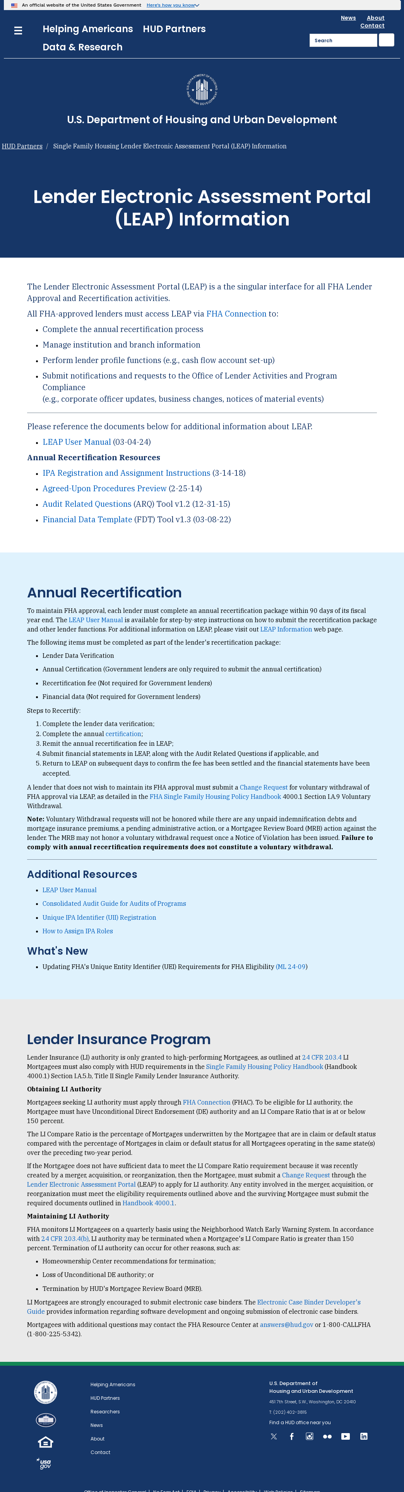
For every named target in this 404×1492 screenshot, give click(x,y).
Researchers (105, 1397)
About (376, 4)
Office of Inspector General (115, 1478)
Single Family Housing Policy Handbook (264, 1053)
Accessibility (242, 1478)
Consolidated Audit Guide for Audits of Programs (114, 889)
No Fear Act (166, 1478)
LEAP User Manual (77, 428)
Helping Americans (88, 15)
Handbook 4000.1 (149, 1189)
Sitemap (310, 1478)
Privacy (212, 1478)
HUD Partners (174, 15)
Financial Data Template (87, 505)
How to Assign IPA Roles (78, 917)
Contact (372, 11)
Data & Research (83, 33)
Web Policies (278, 1478)
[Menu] (18, 16)
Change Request (264, 773)
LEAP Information (286, 615)
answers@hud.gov (286, 1311)
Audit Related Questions (87, 490)
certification (123, 720)
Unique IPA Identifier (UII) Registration (99, 903)
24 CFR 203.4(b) (65, 1225)
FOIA (192, 1478)
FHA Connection (236, 299)
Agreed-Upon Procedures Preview (105, 474)
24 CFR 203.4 (322, 1043)
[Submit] (386, 26)
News (348, 4)
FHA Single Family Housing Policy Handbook (215, 782)
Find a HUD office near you (300, 1408)
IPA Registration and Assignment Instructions (127, 459)
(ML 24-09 (291, 953)
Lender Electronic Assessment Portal (81, 1170)
